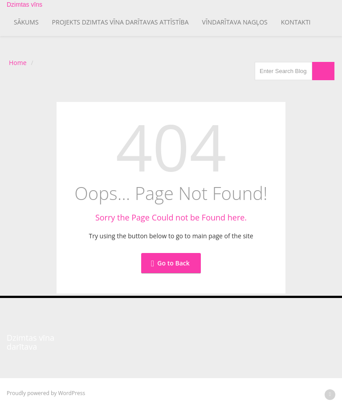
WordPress (71, 393)
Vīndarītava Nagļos (235, 22)
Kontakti (296, 22)
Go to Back (170, 263)
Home (18, 62)
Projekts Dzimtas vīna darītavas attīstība (120, 22)
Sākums (26, 22)
